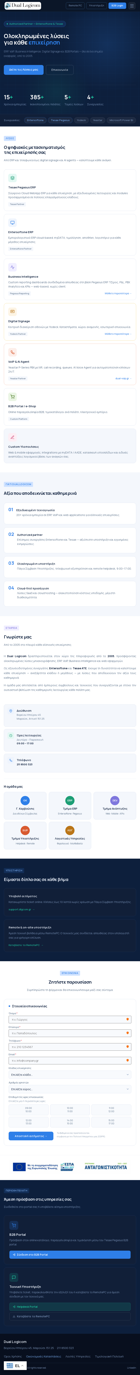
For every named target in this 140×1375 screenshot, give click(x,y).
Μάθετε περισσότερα (117, 293)
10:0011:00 (70, 1109)
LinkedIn (131, 1367)
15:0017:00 (111, 1122)
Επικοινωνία (59, 70)
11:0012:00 (111, 1109)
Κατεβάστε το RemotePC (24, 945)
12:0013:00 (28, 1122)
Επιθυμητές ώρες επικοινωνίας (26, 1097)
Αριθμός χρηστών (19, 1083)
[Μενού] (131, 5)
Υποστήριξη (96, 5)
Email (12, 1054)
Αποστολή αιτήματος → (31, 1136)
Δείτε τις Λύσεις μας (23, 69)
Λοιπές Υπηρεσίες (78, 1356)
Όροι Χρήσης (13, 1356)
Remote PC (75, 5)
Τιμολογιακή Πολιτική (109, 1356)
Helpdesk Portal (25, 1306)
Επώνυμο (14, 1027)
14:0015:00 (70, 1122)
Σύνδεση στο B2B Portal (30, 1254)
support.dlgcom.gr (20, 909)
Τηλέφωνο (15, 1041)
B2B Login (117, 5)
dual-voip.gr (122, 378)
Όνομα (13, 1013)
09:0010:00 (28, 1109)
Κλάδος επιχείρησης (20, 1068)
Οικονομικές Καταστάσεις (43, 1356)
